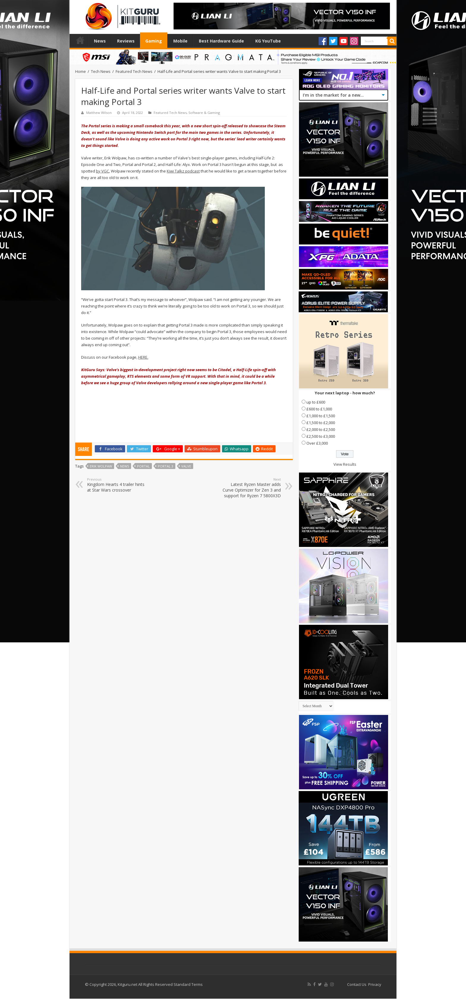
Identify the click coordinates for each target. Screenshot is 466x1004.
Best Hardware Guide (221, 41)
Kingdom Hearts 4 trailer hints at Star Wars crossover (117, 485)
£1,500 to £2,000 (320, 422)
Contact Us (356, 984)
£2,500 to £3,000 (320, 436)
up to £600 (315, 402)
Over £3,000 (317, 443)
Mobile (180, 41)
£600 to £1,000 (319, 409)
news (124, 466)
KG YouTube (268, 41)
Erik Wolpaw (101, 466)
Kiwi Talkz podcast (183, 171)
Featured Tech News (134, 71)
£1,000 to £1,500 (320, 415)
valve (186, 466)
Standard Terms (188, 984)
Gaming (153, 41)
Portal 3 (165, 466)
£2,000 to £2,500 (320, 429)
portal (143, 466)
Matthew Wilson (99, 112)
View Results (344, 464)
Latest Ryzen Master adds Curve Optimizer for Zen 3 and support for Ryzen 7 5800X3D (250, 487)
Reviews (126, 41)
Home (80, 40)
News (100, 41)
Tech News (101, 71)
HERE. (143, 357)
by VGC (102, 171)
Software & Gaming (204, 112)
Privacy (374, 984)
